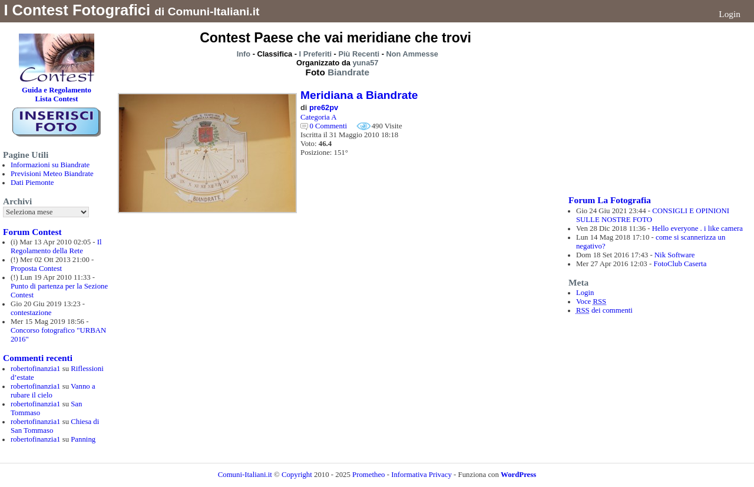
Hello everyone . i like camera (697, 228)
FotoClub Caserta (679, 264)
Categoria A (318, 117)
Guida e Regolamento (56, 90)
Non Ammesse (412, 53)
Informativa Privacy (421, 475)
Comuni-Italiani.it (245, 475)
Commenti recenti (37, 358)
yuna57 (365, 62)
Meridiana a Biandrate (359, 95)
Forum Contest (32, 232)
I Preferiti (315, 53)
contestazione (31, 313)
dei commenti (604, 310)
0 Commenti (328, 126)
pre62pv (323, 107)
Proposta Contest (36, 268)
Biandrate (348, 72)
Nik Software (674, 255)
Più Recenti (358, 53)
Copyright (298, 475)
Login (729, 14)
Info (243, 53)
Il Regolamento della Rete (56, 246)
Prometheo (368, 475)
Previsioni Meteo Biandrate (52, 174)
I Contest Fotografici (77, 10)
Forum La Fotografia (609, 200)
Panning (83, 439)
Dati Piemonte (32, 182)
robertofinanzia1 (36, 369)
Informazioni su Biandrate (50, 165)
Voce (591, 301)
